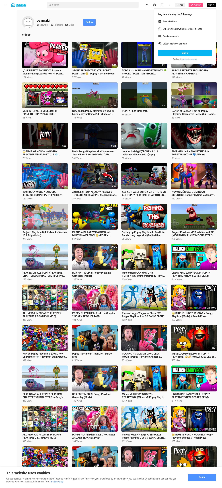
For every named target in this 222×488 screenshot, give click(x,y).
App (180, 5)
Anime (11, 21)
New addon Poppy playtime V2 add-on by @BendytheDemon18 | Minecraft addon (109, 105)
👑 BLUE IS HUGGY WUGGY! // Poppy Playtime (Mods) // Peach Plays (196, 290)
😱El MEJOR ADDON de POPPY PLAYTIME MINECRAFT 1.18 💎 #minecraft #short (65, 142)
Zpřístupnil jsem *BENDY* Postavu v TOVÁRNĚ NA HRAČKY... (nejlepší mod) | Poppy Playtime (110, 179)
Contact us (19, 449)
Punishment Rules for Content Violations (18, 462)
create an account (190, 59)
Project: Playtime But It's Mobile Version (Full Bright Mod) (65, 216)
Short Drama (14, 28)
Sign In (185, 53)
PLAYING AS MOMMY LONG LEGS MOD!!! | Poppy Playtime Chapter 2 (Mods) (153, 327)
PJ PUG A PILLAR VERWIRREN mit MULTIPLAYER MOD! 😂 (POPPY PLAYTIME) (110, 216)
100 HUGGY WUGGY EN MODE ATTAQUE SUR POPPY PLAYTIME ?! (66, 179)
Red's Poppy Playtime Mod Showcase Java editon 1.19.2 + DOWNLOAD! (108, 142)
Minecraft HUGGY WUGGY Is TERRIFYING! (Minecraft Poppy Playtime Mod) (151, 253)
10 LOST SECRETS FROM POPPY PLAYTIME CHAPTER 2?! (196, 68)
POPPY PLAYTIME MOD (147, 103)
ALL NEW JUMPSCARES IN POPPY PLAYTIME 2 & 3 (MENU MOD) (65, 290)
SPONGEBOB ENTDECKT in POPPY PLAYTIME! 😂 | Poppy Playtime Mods (108, 68)
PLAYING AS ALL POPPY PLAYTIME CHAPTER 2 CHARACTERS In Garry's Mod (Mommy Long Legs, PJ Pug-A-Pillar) (64, 253)
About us (8, 449)
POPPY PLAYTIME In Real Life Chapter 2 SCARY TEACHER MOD (109, 290)
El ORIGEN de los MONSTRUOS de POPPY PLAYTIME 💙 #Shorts (197, 142)
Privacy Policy (28, 453)
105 (76, 25)
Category (12, 43)
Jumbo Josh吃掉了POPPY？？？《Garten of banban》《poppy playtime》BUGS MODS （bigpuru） (152, 142)
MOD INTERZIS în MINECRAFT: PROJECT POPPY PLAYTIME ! (64, 105)
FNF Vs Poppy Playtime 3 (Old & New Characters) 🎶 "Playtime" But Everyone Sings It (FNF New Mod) (66, 327)
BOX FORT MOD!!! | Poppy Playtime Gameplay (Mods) (106, 253)
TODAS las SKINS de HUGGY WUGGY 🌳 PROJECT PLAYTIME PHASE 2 (152, 68)
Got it (202, 477)
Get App (30, 449)
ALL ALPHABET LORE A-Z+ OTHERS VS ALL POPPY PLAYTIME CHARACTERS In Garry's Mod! (149, 179)
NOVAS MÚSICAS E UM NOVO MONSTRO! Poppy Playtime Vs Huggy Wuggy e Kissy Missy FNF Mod (196, 179)
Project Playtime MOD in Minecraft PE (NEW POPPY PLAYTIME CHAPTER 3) (197, 216)
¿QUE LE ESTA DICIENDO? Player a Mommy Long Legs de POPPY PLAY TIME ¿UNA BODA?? (66, 68)
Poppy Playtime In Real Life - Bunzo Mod (107, 327)
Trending (12, 36)
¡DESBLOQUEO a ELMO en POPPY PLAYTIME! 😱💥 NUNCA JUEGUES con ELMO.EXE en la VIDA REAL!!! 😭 (196, 327)
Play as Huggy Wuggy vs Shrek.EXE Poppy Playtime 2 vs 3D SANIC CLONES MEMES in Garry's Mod (153, 290)
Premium (195, 5)
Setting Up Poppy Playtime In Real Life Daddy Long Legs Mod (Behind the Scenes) (153, 216)
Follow (114, 22)
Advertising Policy (12, 457)
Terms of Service (12, 453)
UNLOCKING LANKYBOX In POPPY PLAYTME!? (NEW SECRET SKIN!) (197, 253)
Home (11, 13)
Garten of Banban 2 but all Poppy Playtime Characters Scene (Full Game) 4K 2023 (196, 105)
